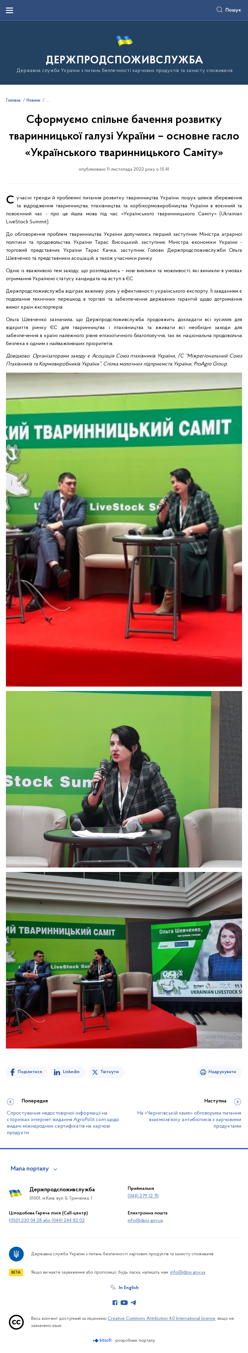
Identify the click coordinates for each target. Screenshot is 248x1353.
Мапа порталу (30, 1169)
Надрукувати (222, 1072)
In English (129, 1287)
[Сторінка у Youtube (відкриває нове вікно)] (124, 1302)
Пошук (233, 10)
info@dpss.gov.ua (145, 1220)
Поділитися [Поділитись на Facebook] (30, 1072)
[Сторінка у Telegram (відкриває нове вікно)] (133, 1302)
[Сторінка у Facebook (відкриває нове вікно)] (115, 1302)
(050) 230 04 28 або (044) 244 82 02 (47, 1220)
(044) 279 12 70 (143, 1196)
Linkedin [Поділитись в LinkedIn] (71, 1072)
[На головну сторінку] (124, 52)
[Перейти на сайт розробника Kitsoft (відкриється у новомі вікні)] (103, 1340)
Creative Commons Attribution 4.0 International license (161, 1318)
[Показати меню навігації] (9, 10)
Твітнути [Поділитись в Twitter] (109, 1072)
